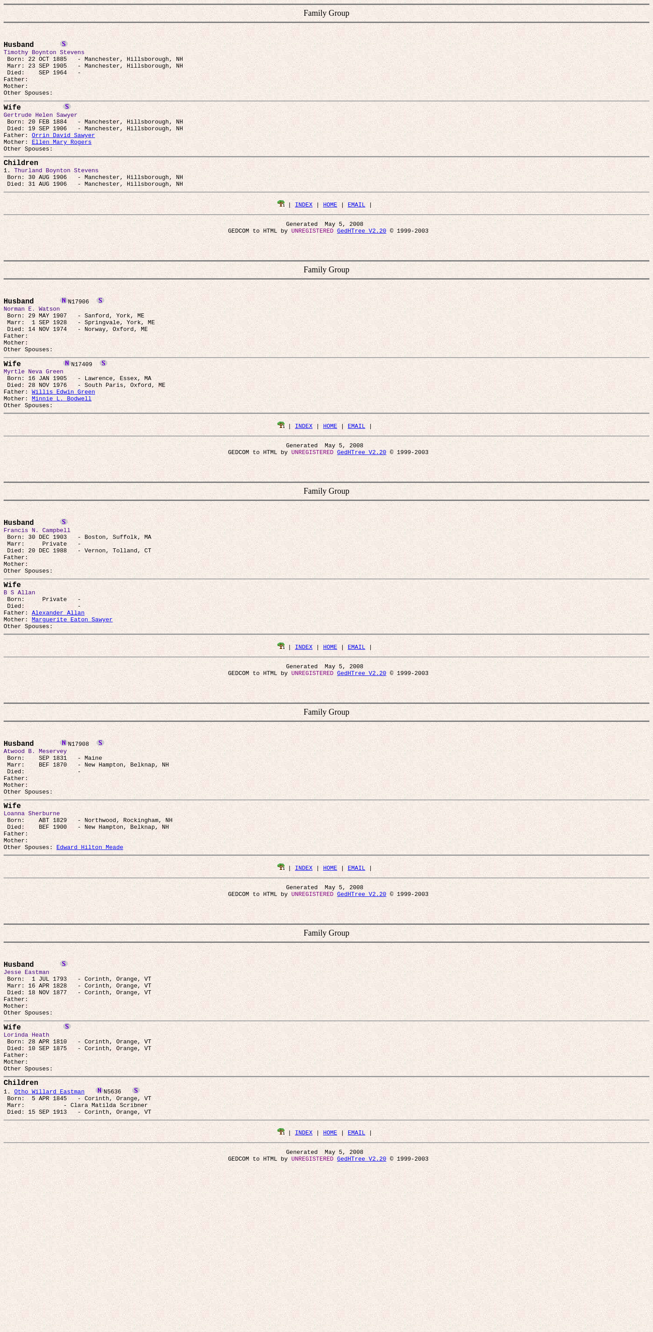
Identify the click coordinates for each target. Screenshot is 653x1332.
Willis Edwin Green (63, 443)
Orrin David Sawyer (63, 154)
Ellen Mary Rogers (62, 162)
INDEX (304, 234)
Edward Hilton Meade (89, 954)
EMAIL (356, 234)
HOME (330, 234)
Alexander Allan (58, 690)
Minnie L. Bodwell (62, 451)
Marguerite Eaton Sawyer (72, 698)
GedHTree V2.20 (361, 263)
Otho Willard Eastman (49, 1227)
